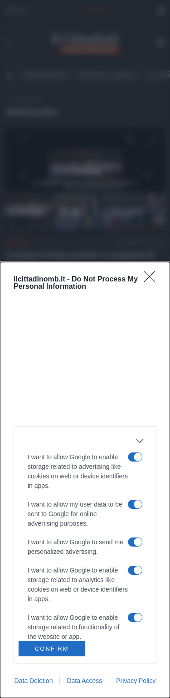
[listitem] (85, 441)
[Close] (152, 279)
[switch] (135, 457)
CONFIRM (52, 648)
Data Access (84, 680)
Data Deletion (34, 680)
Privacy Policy (135, 680)
